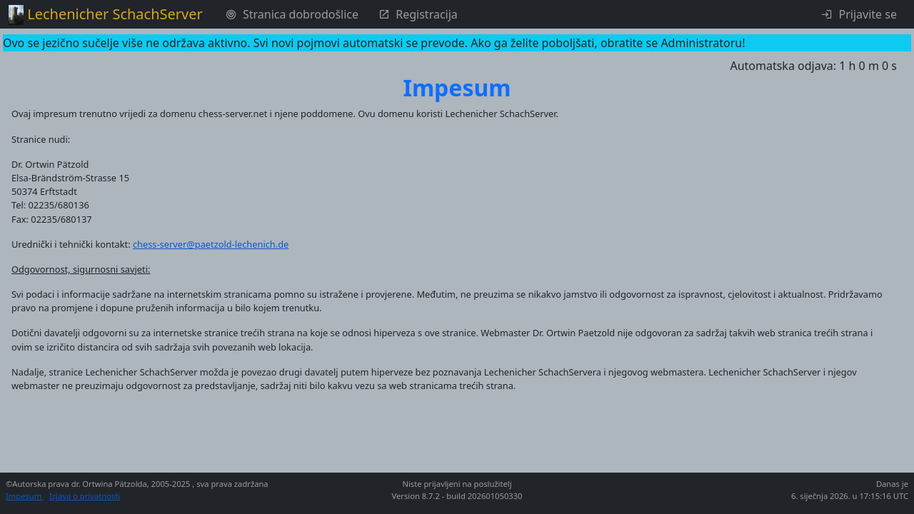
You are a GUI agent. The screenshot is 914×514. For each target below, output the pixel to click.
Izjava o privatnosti (84, 495)
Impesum (25, 495)
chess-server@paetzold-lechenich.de (210, 244)
